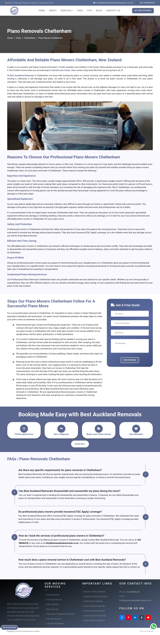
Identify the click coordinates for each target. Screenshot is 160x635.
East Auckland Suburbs (94, 611)
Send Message (129, 360)
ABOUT (53, 10)
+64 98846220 (133, 592)
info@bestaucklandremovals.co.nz (62, 543)
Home (10, 38)
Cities (18, 38)
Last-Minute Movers (55, 623)
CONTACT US (113, 10)
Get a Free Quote (11, 627)
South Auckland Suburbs (95, 615)
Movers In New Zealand (94, 591)
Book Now (80, 444)
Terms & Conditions (147, 631)
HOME (41, 10)
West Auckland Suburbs (94, 606)
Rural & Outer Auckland (94, 620)
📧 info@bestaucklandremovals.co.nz (113, 3)
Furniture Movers (54, 599)
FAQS (80, 10)
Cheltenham (29, 38)
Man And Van (52, 609)
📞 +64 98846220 (145, 3)
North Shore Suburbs (93, 601)
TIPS (89, 10)
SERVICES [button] (66, 10)
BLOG (99, 10)
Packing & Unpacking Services (60, 614)
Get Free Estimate (143, 10)
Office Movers (52, 604)
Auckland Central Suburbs (95, 596)
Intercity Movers (53, 619)
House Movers (53, 595)
